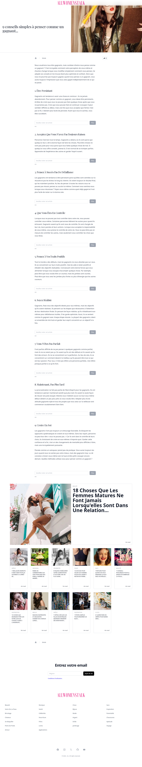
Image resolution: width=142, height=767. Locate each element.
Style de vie (89, 673)
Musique (42, 705)
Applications (43, 730)
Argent (75, 717)
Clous (74, 705)
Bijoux (75, 709)
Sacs (107, 705)
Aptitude (109, 722)
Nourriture (42, 717)
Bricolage (8, 713)
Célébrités (42, 713)
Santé (41, 709)
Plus (92, 123)
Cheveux (8, 717)
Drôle (74, 722)
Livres (41, 726)
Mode (44, 58)
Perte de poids (10, 726)
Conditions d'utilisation (55, 678)
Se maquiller (9, 722)
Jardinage (76, 726)
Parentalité (110, 713)
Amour (7, 730)
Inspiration (110, 709)
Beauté (7, 705)
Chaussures (110, 717)
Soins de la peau (11, 709)
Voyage (108, 726)
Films (40, 722)
